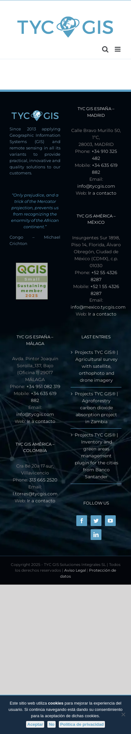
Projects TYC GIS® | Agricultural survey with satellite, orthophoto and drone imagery (96, 366)
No (51, 724)
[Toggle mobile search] (105, 49)
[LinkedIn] (96, 534)
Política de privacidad (82, 724)
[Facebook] (81, 520)
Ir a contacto (102, 193)
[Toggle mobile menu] (118, 49)
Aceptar (35, 724)
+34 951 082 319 (43, 386)
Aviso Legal (75, 570)
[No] (123, 714)
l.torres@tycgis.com (35, 494)
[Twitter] (96, 520)
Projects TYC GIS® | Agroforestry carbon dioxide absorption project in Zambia (96, 407)
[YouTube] (110, 520)
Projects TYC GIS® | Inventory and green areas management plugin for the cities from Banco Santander (96, 456)
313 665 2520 (43, 480)
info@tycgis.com (96, 186)
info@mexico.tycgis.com (98, 307)
